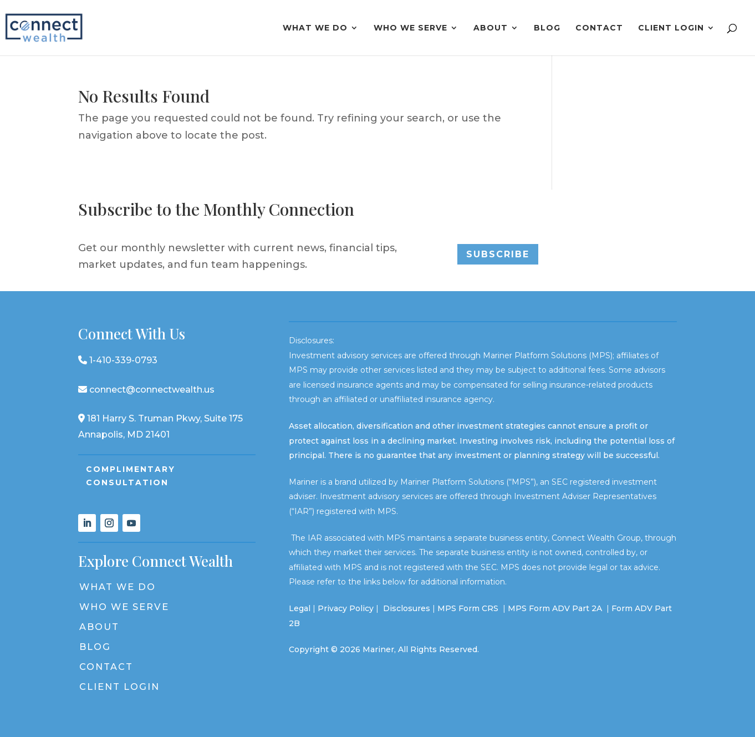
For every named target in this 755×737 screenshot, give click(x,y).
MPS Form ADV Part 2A (556, 608)
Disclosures (406, 608)
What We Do (315, 28)
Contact (599, 28)
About (490, 28)
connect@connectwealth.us (146, 389)
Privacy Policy (346, 608)
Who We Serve (410, 28)
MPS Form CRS (467, 608)
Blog (547, 28)
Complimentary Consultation (130, 475)
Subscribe (497, 254)
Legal (299, 608)
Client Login (671, 28)
